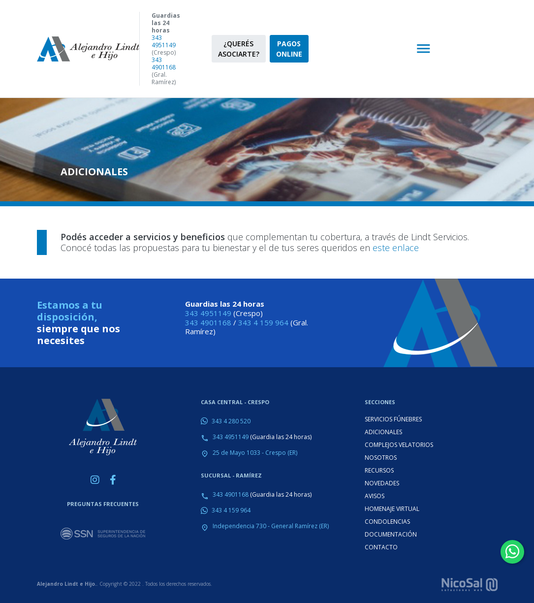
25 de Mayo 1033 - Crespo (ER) (255, 452)
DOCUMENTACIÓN (391, 534)
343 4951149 (164, 41)
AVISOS (374, 496)
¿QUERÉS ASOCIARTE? (238, 49)
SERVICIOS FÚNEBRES (393, 419)
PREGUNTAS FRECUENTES (103, 504)
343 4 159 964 (263, 322)
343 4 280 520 (231, 421)
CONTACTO (381, 547)
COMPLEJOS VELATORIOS (399, 445)
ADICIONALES (383, 432)
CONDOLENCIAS (387, 521)
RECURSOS (379, 470)
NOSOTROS (381, 457)
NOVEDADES (382, 483)
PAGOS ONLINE (289, 49)
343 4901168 (164, 63)
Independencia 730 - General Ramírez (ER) (271, 526)
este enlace (396, 248)
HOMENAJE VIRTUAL (392, 509)
